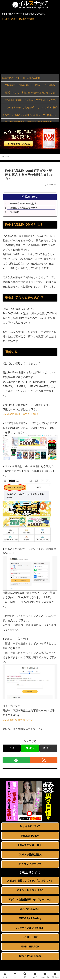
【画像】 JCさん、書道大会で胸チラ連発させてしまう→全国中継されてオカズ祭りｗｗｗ (30, 92)
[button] (48, 748)
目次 (27, 196)
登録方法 (14, 212)
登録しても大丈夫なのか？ (23, 207)
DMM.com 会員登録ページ (18, 719)
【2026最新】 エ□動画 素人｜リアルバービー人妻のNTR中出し (30, 85)
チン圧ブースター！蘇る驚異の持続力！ (19, 19)
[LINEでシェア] (30, 748)
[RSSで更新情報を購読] (43, 760)
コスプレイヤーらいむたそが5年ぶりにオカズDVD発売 (30, 107)
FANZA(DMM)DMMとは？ (23, 203)
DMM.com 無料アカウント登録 (20, 414)
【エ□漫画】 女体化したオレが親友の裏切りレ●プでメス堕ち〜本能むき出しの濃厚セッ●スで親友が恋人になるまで (30, 100)
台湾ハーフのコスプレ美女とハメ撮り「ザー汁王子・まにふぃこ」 (30, 114)
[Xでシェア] (12, 748)
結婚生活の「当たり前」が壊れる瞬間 (21, 78)
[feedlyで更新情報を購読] (16, 760)
